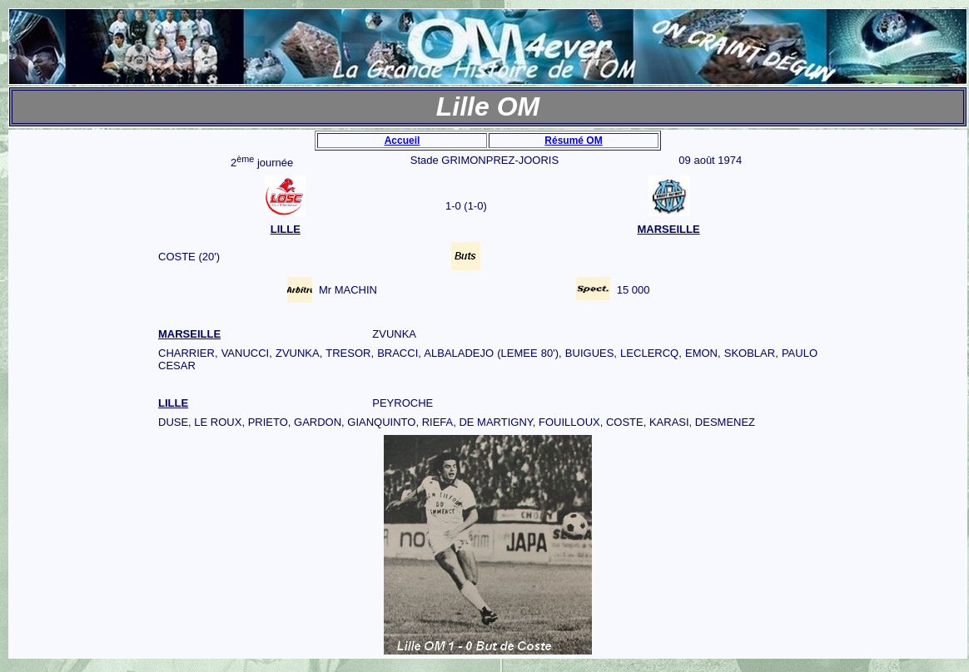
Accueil (402, 140)
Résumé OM (573, 140)
